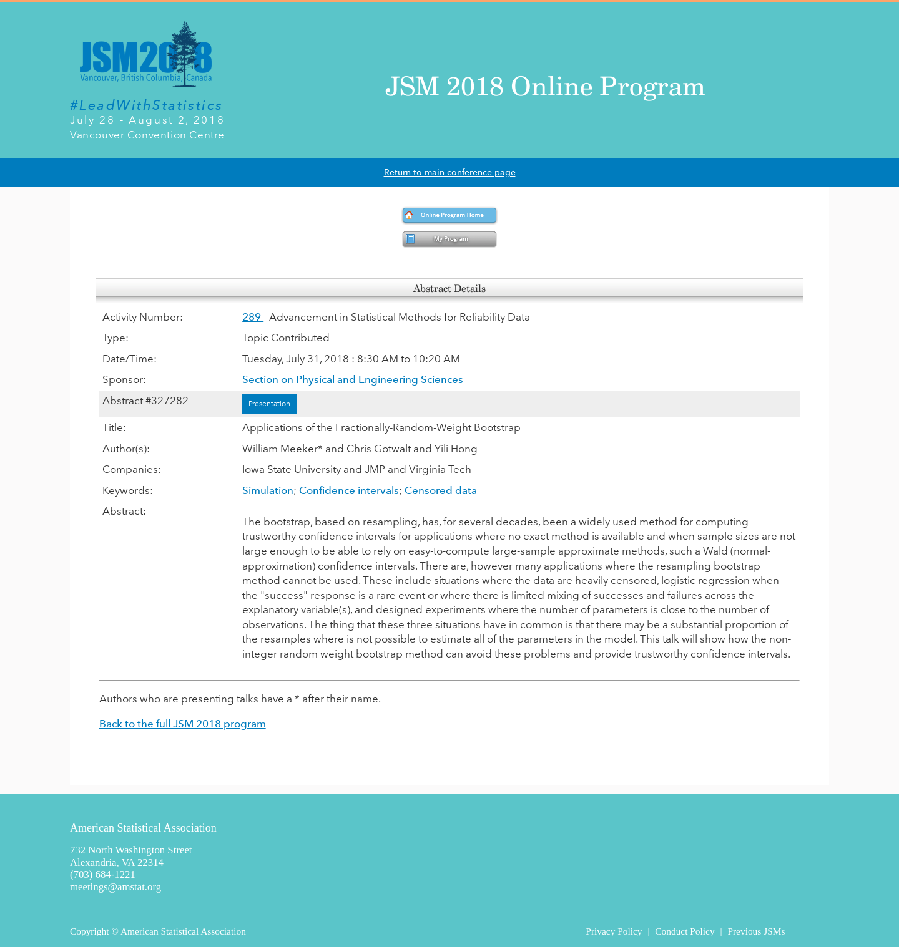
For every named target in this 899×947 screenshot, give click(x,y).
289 (252, 317)
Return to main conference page (450, 172)
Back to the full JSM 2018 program (182, 723)
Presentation (269, 403)
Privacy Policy (614, 931)
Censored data (441, 490)
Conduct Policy (684, 931)
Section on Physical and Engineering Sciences (352, 379)
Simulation (267, 490)
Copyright (89, 931)
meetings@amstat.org (115, 887)
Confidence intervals (349, 490)
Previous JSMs (756, 931)
